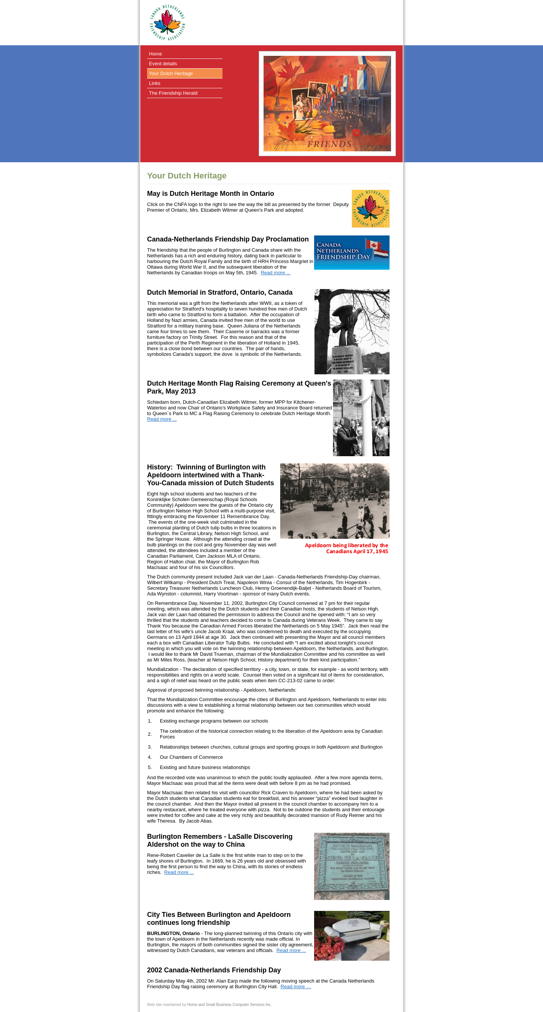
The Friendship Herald (173, 93)
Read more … (296, 986)
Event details (163, 63)
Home (155, 54)
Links (154, 83)
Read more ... (275, 272)
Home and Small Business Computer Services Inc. (229, 1005)
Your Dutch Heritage (171, 73)
